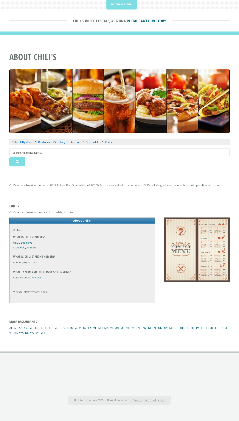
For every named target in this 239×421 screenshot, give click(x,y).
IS (64, 328)
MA (106, 328)
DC (27, 333)
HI (59, 328)
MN (116, 328)
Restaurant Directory (146, 20)
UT (227, 328)
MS (122, 328)
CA (30, 328)
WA (21, 333)
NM (160, 328)
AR (25, 328)
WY (43, 333)
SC (206, 328)
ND (176, 328)
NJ (155, 328)
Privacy (136, 400)
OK (187, 328)
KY (84, 328)
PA (197, 328)
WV (32, 333)
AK (15, 328)
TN (216, 328)
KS (80, 328)
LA (89, 328)
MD (100, 328)
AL (11, 328)
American (37, 277)
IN (71, 328)
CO (35, 328)
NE (139, 328)
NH (150, 328)
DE (45, 328)
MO (128, 328)
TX (221, 328)
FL (50, 328)
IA (76, 328)
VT (11, 333)
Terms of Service (154, 400)
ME (95, 328)
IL (67, 328)
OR (193, 328)
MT (134, 328)
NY (166, 328)
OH (182, 328)
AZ (20, 328)
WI (37, 333)
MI (111, 328)
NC (171, 328)
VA (16, 333)
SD (211, 328)
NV (145, 328)
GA (55, 328)
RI (202, 328)
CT (40, 328)
